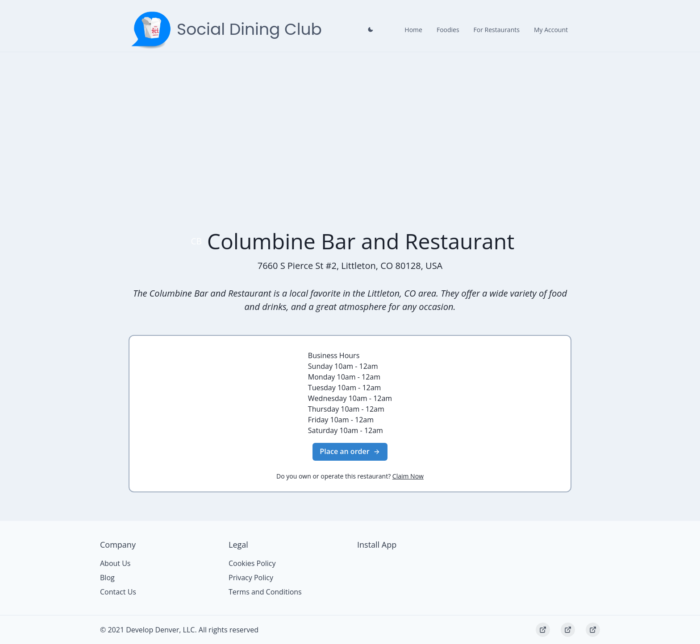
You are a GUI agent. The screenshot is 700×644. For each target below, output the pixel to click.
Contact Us (118, 592)
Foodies (448, 29)
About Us (115, 563)
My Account (551, 29)
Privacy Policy (251, 577)
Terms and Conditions (265, 592)
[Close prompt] (370, 29)
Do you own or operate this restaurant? (350, 476)
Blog (107, 577)
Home (413, 29)
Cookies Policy (252, 563)
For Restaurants (497, 29)
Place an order (350, 451)
